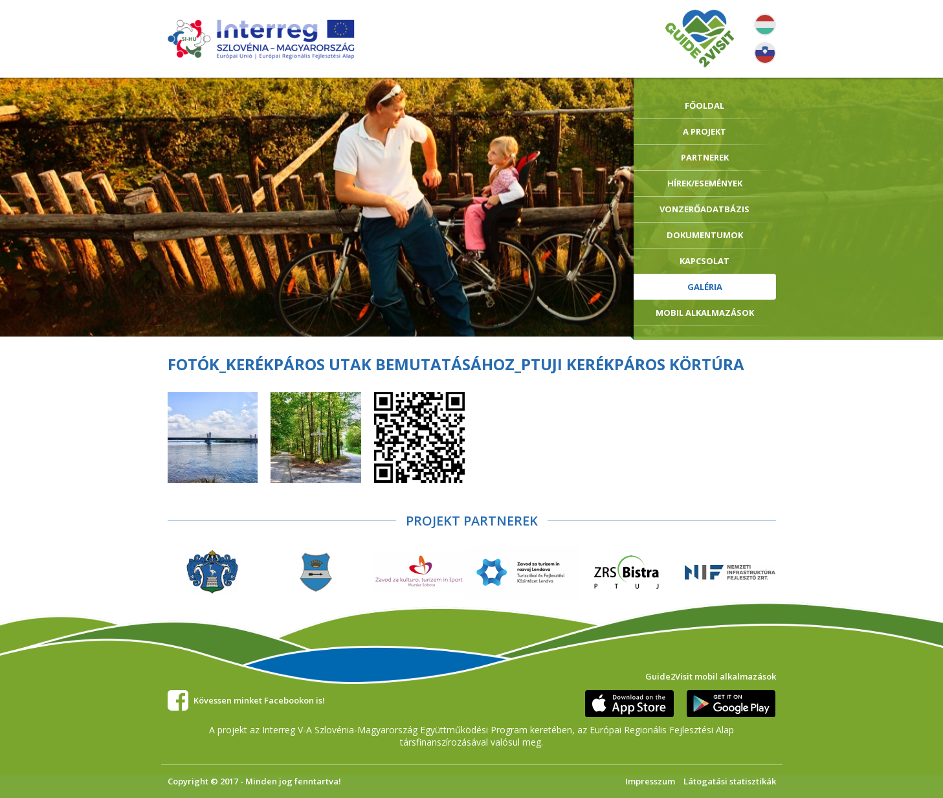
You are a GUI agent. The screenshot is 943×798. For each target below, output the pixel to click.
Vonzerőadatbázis (704, 209)
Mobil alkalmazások (705, 312)
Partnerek (705, 157)
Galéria (704, 287)
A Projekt (704, 131)
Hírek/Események (704, 183)
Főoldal (704, 105)
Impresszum (650, 781)
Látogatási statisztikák (729, 781)
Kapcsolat (704, 261)
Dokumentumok (705, 235)
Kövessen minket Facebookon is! (259, 700)
